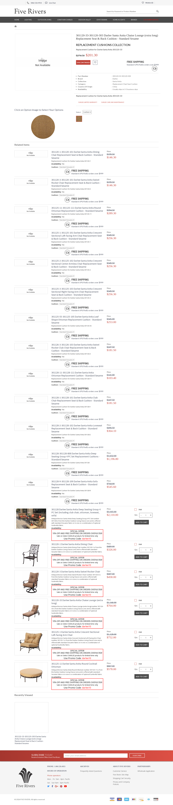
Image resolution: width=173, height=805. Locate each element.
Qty (135, 515)
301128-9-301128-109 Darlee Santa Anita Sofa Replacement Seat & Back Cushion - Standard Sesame (74, 484)
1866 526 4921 (34, 3)
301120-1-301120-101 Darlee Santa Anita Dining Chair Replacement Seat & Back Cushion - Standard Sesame (77, 154)
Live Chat (50, 3)
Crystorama (101, 20)
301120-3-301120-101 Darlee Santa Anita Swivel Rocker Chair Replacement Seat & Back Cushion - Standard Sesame (76, 182)
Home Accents (119, 20)
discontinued (83, 62)
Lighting (28, 20)
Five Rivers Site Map (121, 774)
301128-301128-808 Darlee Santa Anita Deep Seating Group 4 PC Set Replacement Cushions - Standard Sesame (75, 456)
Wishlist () (147, 3)
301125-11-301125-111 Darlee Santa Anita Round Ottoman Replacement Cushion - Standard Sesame (77, 209)
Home (16, 20)
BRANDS (134, 20)
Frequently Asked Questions (91, 771)
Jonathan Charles (65, 20)
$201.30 (92, 55)
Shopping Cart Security (121, 778)
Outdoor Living (44, 20)
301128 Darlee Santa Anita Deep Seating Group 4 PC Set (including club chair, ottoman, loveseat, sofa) (75, 512)
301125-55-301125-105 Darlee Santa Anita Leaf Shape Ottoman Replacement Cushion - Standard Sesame (76, 319)
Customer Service (150, 20)
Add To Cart (142, 522)
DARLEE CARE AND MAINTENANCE (111, 102)
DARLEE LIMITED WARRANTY (86, 102)
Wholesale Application (146, 771)
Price (109, 151)
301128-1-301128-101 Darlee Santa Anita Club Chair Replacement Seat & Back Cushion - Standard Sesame (77, 400)
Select (78, 112)
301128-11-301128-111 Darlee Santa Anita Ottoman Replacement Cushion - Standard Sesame (77, 374)
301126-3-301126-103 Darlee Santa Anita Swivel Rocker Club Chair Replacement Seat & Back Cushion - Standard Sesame (75, 347)
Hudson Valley (84, 20)
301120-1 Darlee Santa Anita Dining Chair (72, 544)
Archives (84, 766)
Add (140, 509)
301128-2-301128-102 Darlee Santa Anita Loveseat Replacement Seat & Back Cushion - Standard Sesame (76, 428)
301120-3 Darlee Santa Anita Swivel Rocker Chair (75, 571)
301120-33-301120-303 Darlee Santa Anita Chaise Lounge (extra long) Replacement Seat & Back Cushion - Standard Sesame (30, 739)
